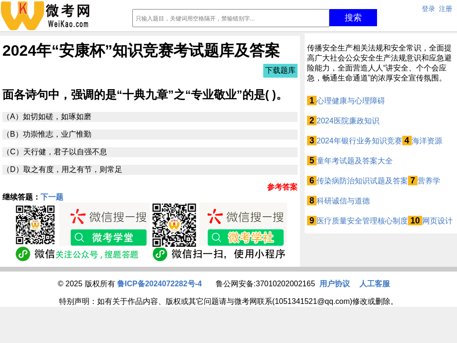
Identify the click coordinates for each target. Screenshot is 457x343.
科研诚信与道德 (343, 201)
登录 (428, 8)
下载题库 (280, 70)
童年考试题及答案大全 (355, 161)
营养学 (428, 181)
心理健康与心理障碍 (351, 101)
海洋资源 (427, 141)
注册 (445, 8)
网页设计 (437, 221)
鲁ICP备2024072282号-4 (159, 284)
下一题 (51, 197)
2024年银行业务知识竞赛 (359, 141)
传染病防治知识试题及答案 (362, 181)
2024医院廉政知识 (348, 121)
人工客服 (374, 284)
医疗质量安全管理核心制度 (362, 221)
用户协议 (334, 284)
